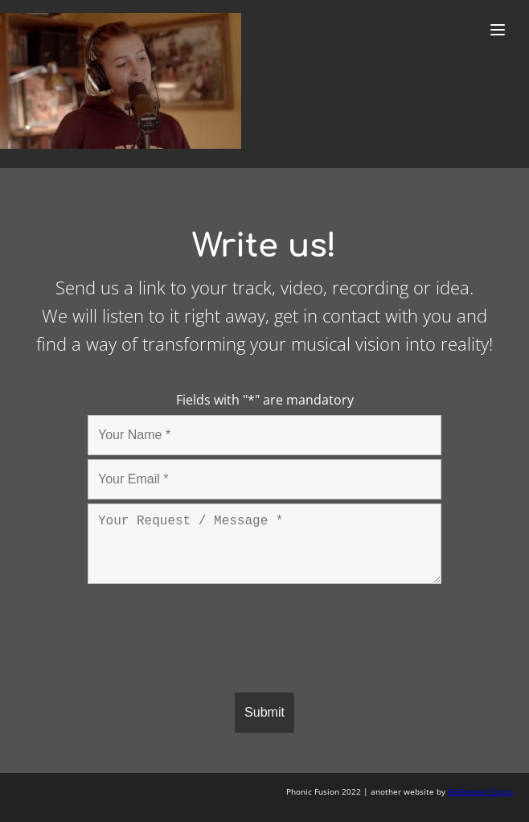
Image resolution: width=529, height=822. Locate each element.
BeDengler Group (480, 791)
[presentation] (210, 641)
